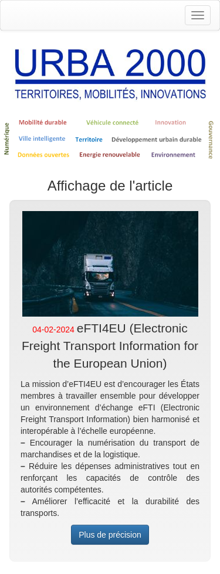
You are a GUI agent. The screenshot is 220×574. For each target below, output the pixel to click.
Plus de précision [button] (110, 534)
